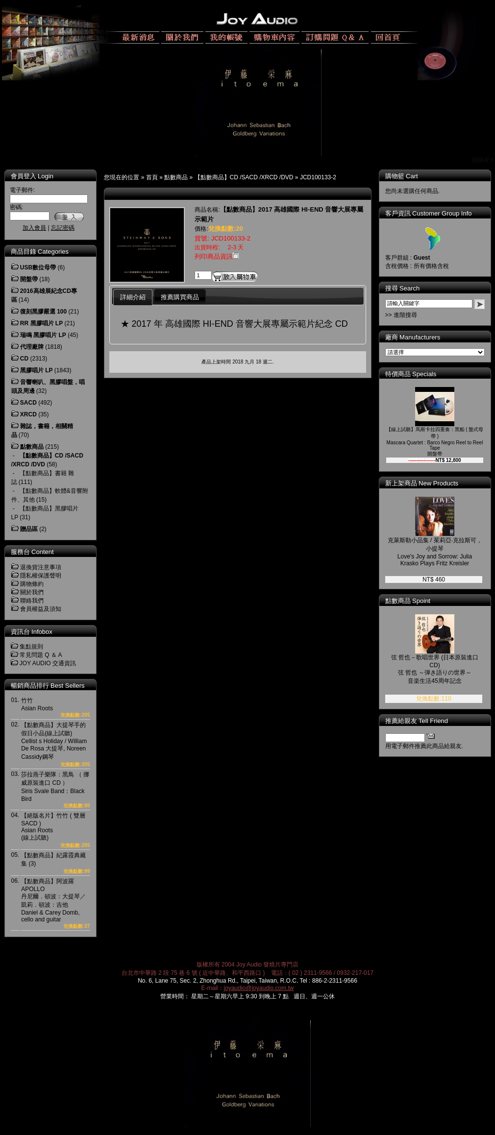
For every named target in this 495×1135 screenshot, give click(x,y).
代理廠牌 (32, 346)
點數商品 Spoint (407, 600)
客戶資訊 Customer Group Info (428, 213)
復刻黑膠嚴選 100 (43, 311)
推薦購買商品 (180, 297)
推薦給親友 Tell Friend (416, 720)
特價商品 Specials (411, 374)
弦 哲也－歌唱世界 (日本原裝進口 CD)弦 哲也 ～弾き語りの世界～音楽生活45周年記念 (435, 669)
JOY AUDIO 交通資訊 (48, 663)
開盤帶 (29, 279)
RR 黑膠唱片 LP (41, 323)
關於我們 (32, 592)
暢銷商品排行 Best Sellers (48, 685)
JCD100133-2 (318, 177)
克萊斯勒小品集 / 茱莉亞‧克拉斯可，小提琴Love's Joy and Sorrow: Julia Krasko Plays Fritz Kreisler (435, 552)
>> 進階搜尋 (401, 315)
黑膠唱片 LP (36, 370)
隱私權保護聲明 (40, 575)
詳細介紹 (133, 297)
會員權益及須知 (40, 608)
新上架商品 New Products (422, 483)
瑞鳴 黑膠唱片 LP (43, 335)
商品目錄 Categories (40, 251)
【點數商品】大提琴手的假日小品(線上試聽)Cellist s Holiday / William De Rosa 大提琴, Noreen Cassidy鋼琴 (54, 741)
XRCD (28, 414)
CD (24, 358)
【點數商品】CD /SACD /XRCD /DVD (244, 177)
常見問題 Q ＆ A (41, 655)
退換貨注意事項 (40, 567)
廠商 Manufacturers (413, 337)
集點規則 (31, 646)
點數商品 (176, 177)
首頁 (152, 177)
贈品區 (29, 529)
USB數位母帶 (38, 267)
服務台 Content (32, 551)
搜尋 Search (402, 288)
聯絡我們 (32, 600)
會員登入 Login (32, 176)
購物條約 (32, 583)
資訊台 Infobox (31, 631)
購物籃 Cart (401, 176)
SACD (28, 402)
